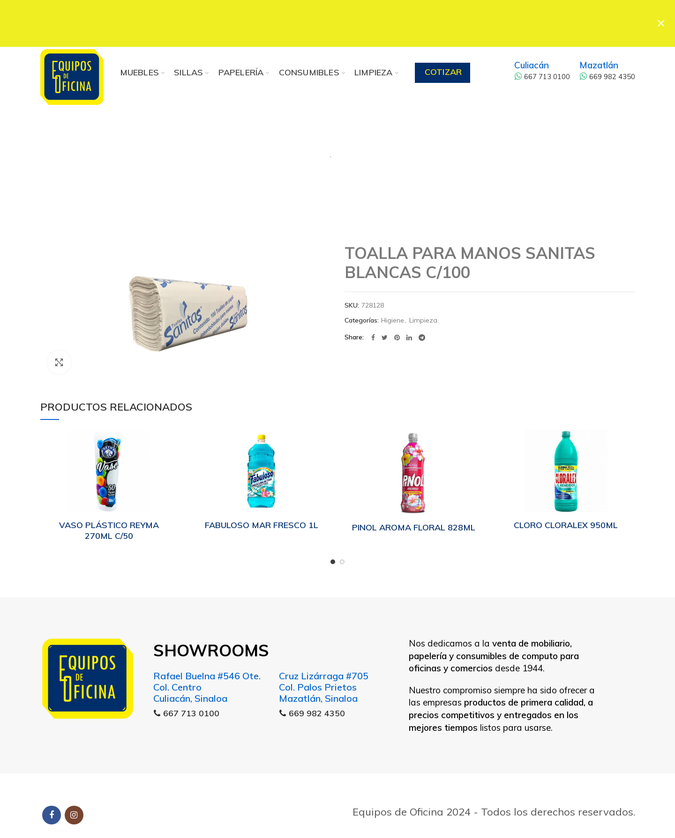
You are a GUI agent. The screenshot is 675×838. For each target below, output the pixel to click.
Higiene (296, 150)
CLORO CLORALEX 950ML (566, 524)
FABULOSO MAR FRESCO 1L (261, 524)
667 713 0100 (542, 76)
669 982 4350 (607, 76)
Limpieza (372, 150)
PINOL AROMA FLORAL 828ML (413, 527)
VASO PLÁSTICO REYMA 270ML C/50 (109, 530)
